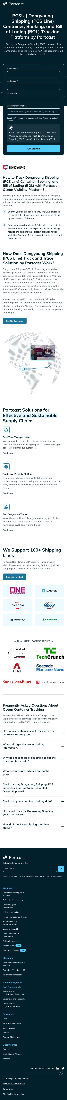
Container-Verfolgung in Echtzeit (13, 894)
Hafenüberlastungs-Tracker (15, 917)
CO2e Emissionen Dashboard (11, 935)
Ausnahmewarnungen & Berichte (14, 964)
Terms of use (8, 1089)
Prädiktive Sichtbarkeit (13, 900)
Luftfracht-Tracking (11, 912)
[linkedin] (57, 1068)
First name (12, 68)
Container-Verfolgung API (14, 970)
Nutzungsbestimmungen (14, 1083)
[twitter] (62, 1068)
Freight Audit (8, 945)
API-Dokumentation (12, 1023)
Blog (5, 1018)
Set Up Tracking (14, 321)
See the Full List (14, 576)
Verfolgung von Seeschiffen (9, 906)
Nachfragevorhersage (12, 974)
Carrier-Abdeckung (11, 1037)
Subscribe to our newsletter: (15, 863)
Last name (12, 81)
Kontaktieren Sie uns (12, 1054)
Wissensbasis (9, 1028)
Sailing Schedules (11, 941)
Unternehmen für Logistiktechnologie (11, 1005)
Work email (13, 93)
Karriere (6, 1058)
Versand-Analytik (10, 929)
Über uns (7, 1049)
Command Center (11, 950)
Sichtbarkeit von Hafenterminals (10, 923)
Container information (17, 106)
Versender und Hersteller (14, 999)
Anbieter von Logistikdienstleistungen (13, 992)
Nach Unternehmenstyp (12, 987)
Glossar (6, 1032)
